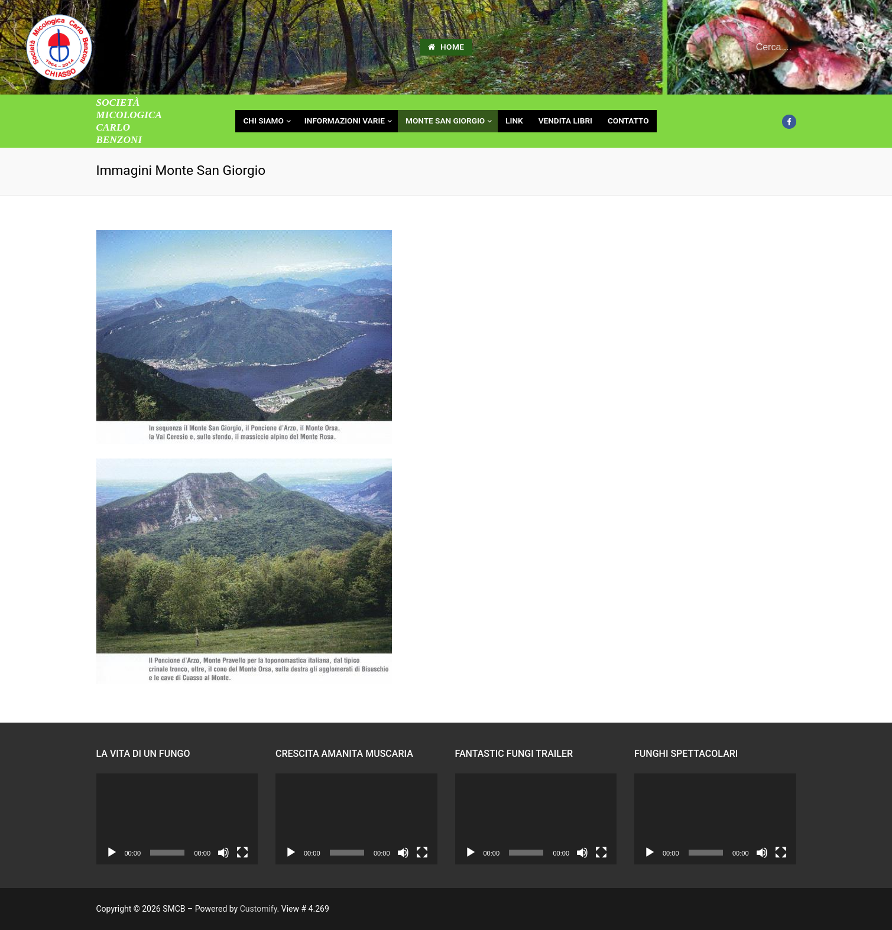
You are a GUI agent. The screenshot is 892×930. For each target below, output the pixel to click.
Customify (258, 908)
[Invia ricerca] (861, 47)
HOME (446, 46)
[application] (177, 818)
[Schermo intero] (242, 853)
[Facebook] (789, 121)
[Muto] (223, 853)
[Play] (112, 853)
